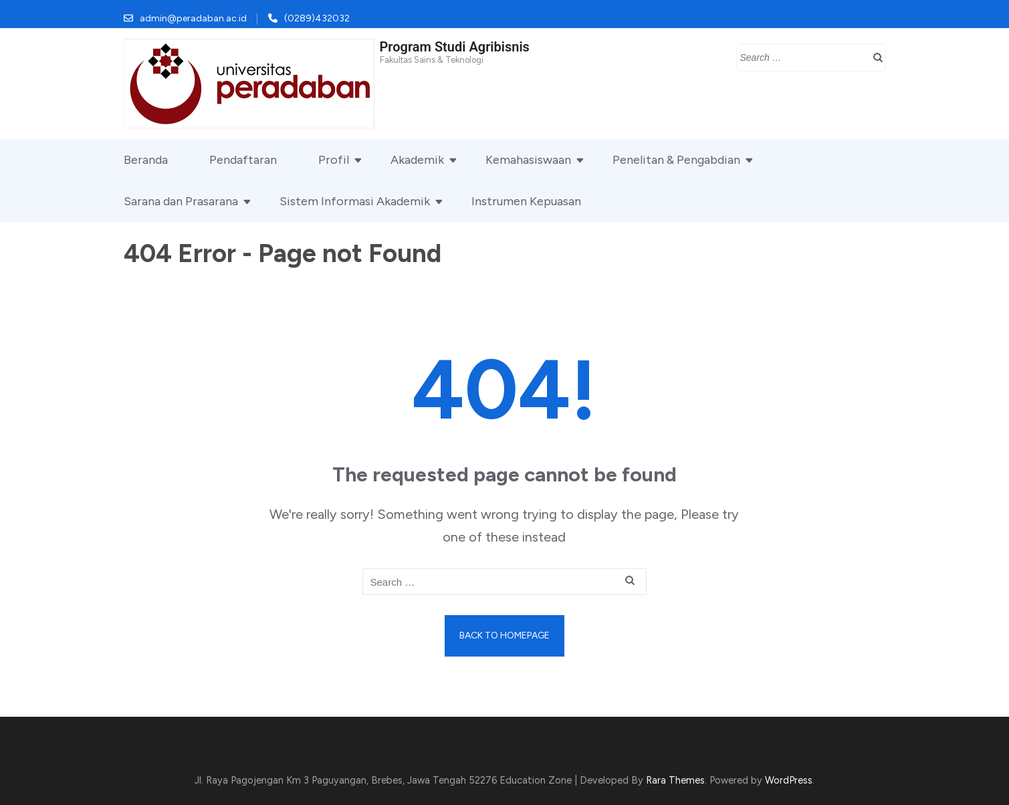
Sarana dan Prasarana (181, 201)
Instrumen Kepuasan (526, 201)
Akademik (417, 159)
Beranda (146, 159)
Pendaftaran (243, 159)
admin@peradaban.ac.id (193, 18)
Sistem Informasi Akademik (354, 201)
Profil (333, 159)
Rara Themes (675, 780)
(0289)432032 (317, 18)
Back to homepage (504, 635)
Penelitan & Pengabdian (676, 159)
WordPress (788, 780)
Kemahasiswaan (528, 159)
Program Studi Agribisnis (455, 47)
